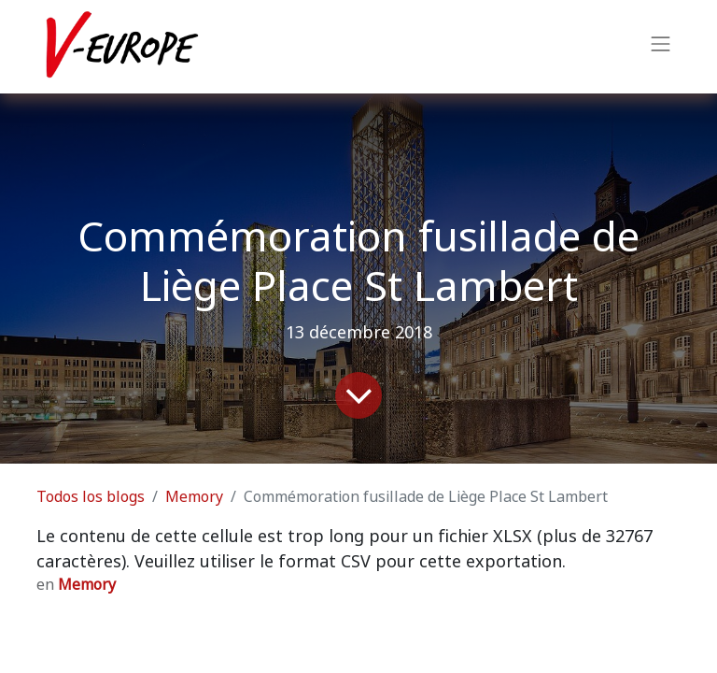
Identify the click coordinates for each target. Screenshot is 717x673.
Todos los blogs (90, 497)
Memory (194, 497)
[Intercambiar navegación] (661, 46)
